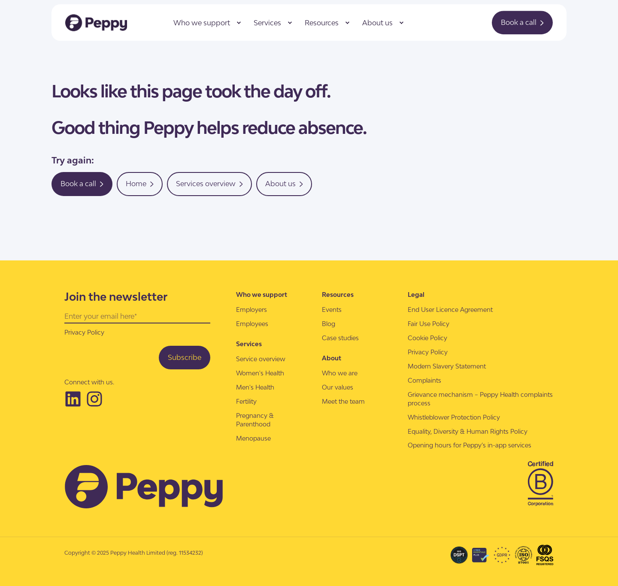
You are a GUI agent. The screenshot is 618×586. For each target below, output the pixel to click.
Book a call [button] (522, 22)
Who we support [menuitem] (201, 22)
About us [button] (284, 183)
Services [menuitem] (267, 22)
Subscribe (184, 357)
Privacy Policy (84, 332)
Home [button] (140, 183)
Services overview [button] (209, 183)
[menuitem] (238, 22)
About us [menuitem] (377, 22)
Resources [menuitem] (322, 22)
